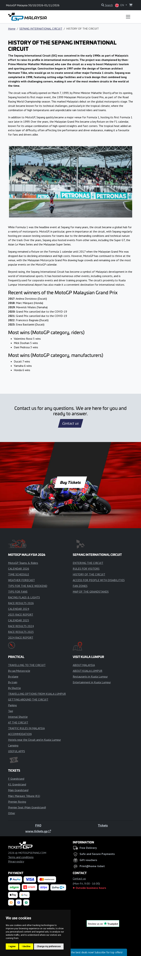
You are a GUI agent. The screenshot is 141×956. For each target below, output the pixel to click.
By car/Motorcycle (19, 671)
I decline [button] (26, 946)
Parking (12, 705)
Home (11, 28)
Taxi (10, 711)
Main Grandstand (18, 790)
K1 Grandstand (17, 784)
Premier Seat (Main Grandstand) (27, 807)
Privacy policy (16, 861)
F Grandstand (16, 778)
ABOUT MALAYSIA (84, 665)
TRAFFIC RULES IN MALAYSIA (26, 728)
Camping (13, 745)
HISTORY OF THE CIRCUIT (89, 574)
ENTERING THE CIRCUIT (88, 563)
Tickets (103, 825)
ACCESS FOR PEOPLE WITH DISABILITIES (99, 580)
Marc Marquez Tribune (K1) (24, 796)
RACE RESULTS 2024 (21, 626)
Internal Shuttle (18, 716)
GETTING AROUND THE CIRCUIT (28, 699)
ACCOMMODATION (20, 734)
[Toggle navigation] (128, 16)
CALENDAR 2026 (18, 568)
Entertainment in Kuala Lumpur (92, 682)
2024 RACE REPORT (20, 637)
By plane (13, 676)
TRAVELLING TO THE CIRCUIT (27, 665)
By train (12, 682)
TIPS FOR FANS (17, 591)
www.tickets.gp (38, 831)
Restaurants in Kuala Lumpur (90, 676)
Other (11, 813)
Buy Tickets (70, 482)
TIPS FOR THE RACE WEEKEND (27, 586)
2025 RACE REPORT (20, 614)
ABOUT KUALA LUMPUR (87, 671)
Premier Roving (17, 801)
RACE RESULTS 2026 (21, 603)
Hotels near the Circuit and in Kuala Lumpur (34, 739)
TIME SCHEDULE (18, 574)
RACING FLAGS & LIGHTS (24, 597)
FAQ (38, 825)
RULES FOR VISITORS (86, 568)
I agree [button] (12, 946)
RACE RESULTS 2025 (21, 632)
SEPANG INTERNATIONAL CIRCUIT (40, 28)
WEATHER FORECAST (21, 580)
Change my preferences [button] (49, 946)
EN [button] (120, 5)
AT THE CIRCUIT (18, 722)
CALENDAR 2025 (18, 620)
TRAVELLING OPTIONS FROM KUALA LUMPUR (37, 694)
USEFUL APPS (16, 751)
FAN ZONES (80, 586)
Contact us (71, 423)
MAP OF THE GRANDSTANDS (91, 591)
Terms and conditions (21, 857)
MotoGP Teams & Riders (23, 563)
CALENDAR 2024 (18, 609)
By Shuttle (14, 688)
